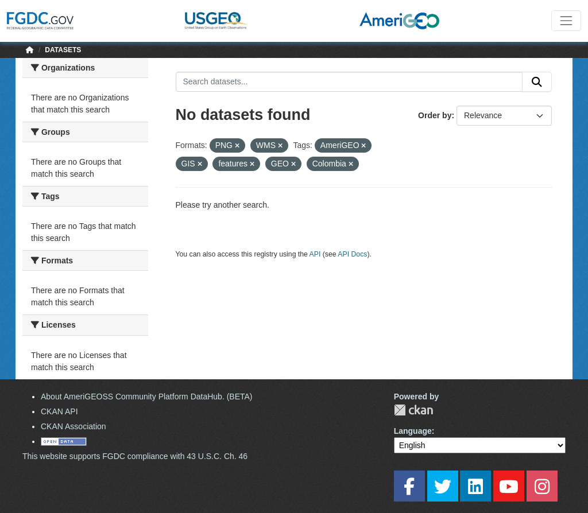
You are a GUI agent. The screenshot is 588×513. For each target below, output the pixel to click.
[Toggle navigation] (566, 20)
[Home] (30, 50)
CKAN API (59, 411)
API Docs (352, 254)
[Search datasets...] (349, 82)
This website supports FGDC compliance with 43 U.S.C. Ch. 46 (134, 456)
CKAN (413, 410)
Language (413, 431)
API (315, 254)
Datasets (63, 50)
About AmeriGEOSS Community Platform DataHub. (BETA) (147, 396)
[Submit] (537, 82)
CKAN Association (73, 426)
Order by (434, 115)
